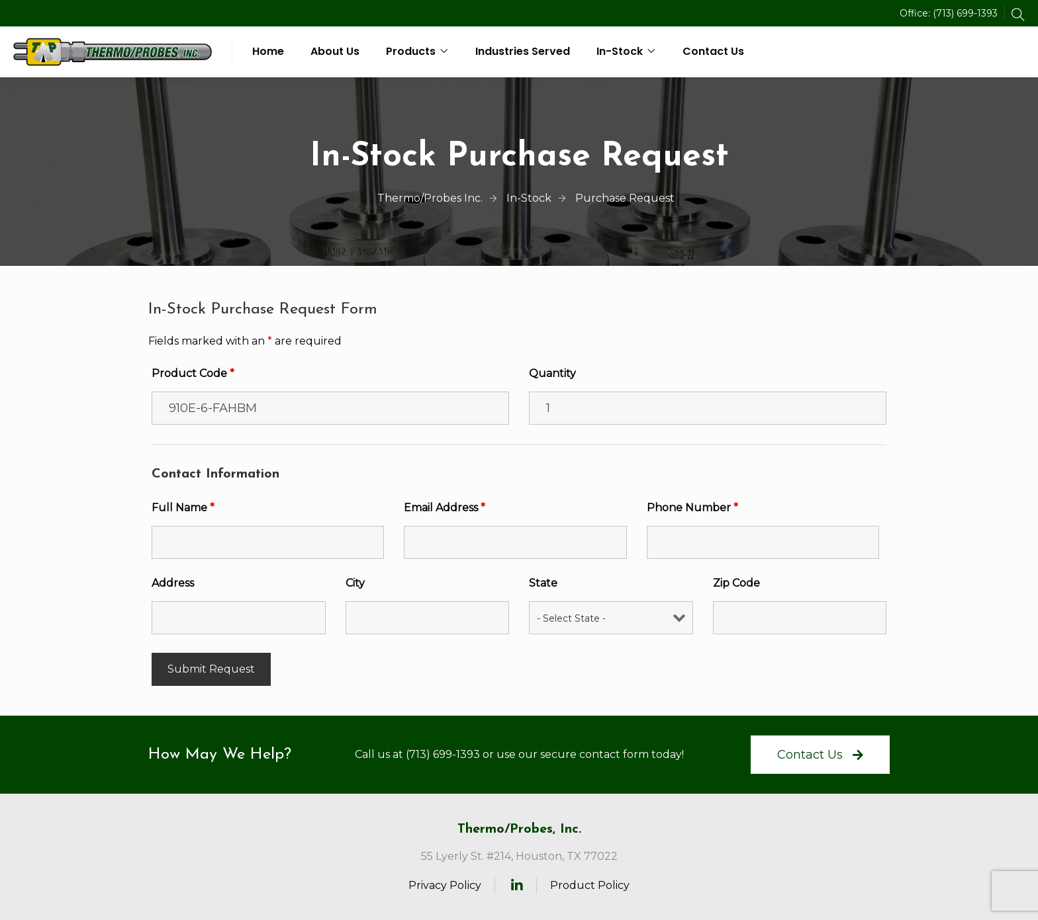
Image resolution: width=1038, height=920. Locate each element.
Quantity (552, 373)
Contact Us (713, 51)
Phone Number (692, 507)
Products (411, 51)
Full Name (183, 507)
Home (268, 51)
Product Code (193, 373)
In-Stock (619, 51)
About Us (334, 51)
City (355, 583)
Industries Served (522, 51)
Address (173, 583)
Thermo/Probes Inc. (430, 198)
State (543, 583)
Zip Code (736, 583)
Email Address (444, 507)
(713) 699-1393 (965, 13)
